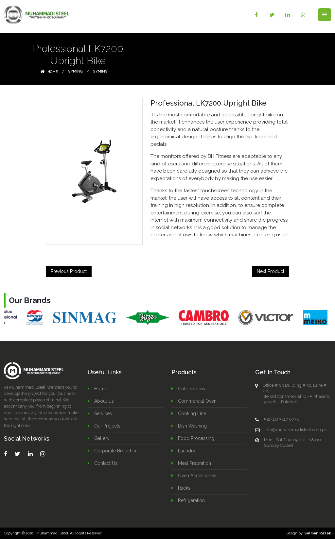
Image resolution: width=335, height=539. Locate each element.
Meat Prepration (194, 463)
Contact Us (105, 463)
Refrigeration (191, 500)
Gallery (102, 438)
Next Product (270, 271)
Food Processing (196, 438)
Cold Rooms (191, 388)
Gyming (75, 71)
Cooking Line (192, 413)
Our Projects (107, 426)
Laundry (186, 450)
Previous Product (69, 271)
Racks (184, 488)
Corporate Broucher (115, 450)
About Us (104, 401)
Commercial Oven (197, 401)
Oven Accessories (197, 475)
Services (103, 413)
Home (49, 72)
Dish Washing (192, 426)
